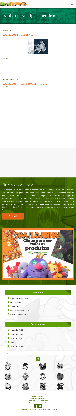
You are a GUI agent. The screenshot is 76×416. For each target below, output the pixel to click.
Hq (38, 35)
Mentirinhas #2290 (22, 298)
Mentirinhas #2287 (17, 346)
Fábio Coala (9, 35)
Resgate (7, 30)
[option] (38, 254)
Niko (12, 298)
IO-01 (19, 302)
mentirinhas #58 (10, 79)
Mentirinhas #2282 (23, 314)
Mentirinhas (43, 84)
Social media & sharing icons (28, 409)
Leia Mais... (6, 58)
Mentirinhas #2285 (23, 310)
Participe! (13, 216)
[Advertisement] (38, 162)
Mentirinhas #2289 (17, 334)
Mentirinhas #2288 (17, 338)
